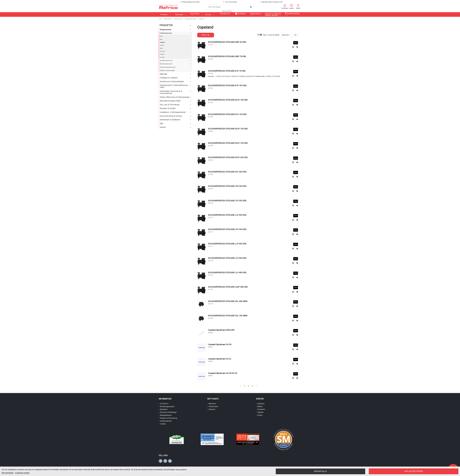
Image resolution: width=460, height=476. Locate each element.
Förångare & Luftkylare (169, 78)
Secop (161, 48)
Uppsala (260, 412)
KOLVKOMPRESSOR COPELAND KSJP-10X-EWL (228, 100)
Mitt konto (212, 404)
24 (296, 35)
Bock (161, 39)
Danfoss (162, 45)
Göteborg (260, 404)
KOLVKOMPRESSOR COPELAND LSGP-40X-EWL (228, 287)
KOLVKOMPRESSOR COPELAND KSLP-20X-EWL (228, 157)
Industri (163, 127)
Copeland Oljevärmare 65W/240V (221, 330)
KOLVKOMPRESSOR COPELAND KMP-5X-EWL (227, 42)
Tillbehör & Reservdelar (167, 70)
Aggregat (163, 74)
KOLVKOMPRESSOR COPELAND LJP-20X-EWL (227, 215)
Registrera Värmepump (168, 418)
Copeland (162, 42)
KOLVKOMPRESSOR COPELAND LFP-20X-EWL (227, 201)
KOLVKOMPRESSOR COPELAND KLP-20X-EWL (227, 172)
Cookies (163, 424)
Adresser (212, 409)
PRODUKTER (166, 25)
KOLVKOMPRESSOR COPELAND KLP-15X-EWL (227, 114)
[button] (181, 14)
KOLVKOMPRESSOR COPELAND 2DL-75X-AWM (227, 316)
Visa (295, 43)
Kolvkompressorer (166, 33)
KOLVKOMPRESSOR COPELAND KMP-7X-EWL (227, 56)
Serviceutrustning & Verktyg (171, 116)
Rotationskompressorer (167, 67)
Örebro (260, 415)
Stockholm (261, 409)
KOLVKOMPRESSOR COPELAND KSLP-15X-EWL (228, 143)
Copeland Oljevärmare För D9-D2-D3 (222, 373)
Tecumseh (162, 51)
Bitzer (161, 36)
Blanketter (164, 409)
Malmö (260, 406)
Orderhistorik (213, 406)
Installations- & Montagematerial (172, 112)
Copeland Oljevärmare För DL (219, 359)
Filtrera (205, 35)
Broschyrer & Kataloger (168, 412)
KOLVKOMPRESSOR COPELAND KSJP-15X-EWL (228, 129)
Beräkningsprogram (167, 406)
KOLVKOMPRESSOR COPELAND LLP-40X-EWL (227, 272)
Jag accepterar (413, 471)
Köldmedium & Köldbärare (170, 120)
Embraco (162, 54)
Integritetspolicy (166, 421)
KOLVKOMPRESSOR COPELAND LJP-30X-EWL (227, 244)
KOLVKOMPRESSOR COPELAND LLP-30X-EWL (227, 258)
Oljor (161, 123)
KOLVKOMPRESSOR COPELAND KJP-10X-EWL (227, 85)
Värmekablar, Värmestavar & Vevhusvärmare (171, 92)
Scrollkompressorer (166, 60)
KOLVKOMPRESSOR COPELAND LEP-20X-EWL (227, 186)
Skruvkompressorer (166, 64)
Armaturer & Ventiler (168, 108)
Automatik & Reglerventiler (170, 101)
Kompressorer (165, 29)
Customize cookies (22, 473)
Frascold (162, 57)
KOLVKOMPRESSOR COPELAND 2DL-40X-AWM (227, 301)
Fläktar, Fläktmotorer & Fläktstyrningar (174, 97)
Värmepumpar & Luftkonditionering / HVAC (174, 86)
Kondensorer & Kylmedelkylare (172, 81)
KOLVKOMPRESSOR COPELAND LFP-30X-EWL (227, 229)
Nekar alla (320, 471)
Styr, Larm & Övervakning (169, 105)
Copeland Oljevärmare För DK (219, 344)
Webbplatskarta (166, 415)
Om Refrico (164, 404)
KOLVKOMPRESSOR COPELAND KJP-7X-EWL (227, 71)
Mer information (8, 473)
